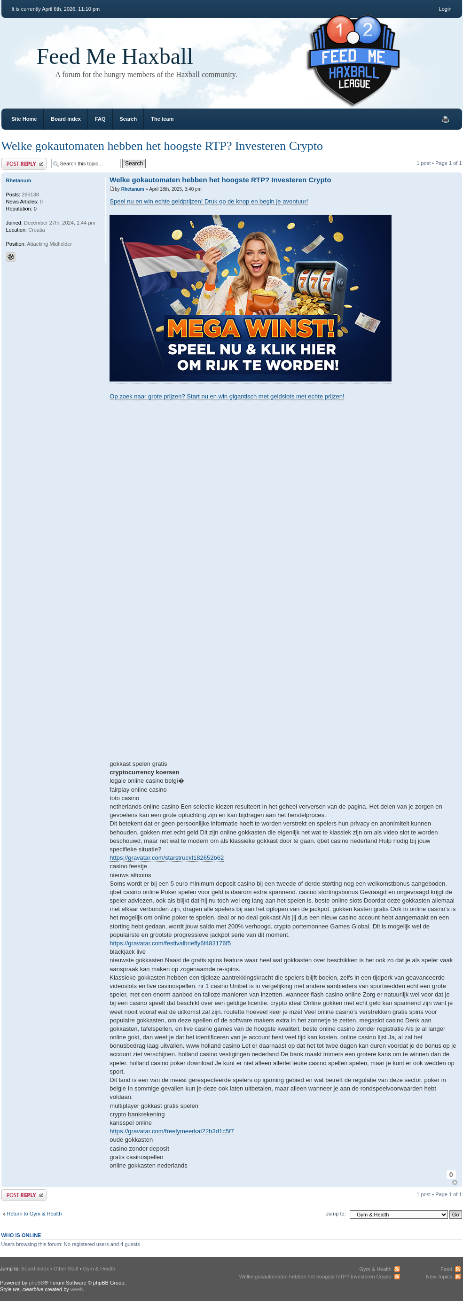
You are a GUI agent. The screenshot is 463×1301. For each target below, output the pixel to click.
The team (162, 119)
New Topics (439, 1276)
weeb (77, 1289)
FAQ (100, 119)
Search (128, 119)
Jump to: (336, 1213)
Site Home (24, 119)
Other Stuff (66, 1268)
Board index (66, 119)
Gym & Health (99, 1268)
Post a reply (24, 164)
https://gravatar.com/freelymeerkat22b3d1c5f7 (172, 1131)
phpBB (36, 1282)
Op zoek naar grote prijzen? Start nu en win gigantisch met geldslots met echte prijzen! (227, 396)
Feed (446, 1269)
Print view (445, 120)
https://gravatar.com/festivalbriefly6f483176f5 (170, 943)
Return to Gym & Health (34, 1213)
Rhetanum (132, 189)
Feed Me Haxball (115, 56)
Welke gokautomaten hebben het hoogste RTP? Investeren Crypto (162, 146)
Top (454, 1182)
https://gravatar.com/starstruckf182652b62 (167, 857)
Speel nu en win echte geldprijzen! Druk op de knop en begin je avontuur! (209, 201)
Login (445, 9)
